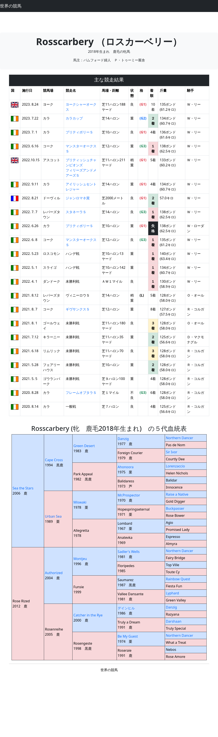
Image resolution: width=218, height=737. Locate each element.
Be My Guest (128, 636)
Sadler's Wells (128, 551)
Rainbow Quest (178, 579)
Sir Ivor (171, 452)
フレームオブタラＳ (81, 392)
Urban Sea (53, 516)
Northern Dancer (179, 438)
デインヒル (126, 608)
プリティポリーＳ (79, 132)
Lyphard (172, 593)
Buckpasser (175, 508)
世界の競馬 (10, 6)
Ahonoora (125, 467)
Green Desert (84, 445)
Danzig (123, 438)
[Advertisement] (109, 21)
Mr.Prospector (129, 495)
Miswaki (79, 502)
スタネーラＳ (76, 212)
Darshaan (173, 621)
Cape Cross (54, 460)
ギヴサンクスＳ (78, 309)
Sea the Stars (23, 488)
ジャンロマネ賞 (78, 198)
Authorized (54, 572)
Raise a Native (177, 494)
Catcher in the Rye (87, 615)
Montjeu (80, 558)
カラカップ (74, 118)
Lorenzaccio (175, 466)
